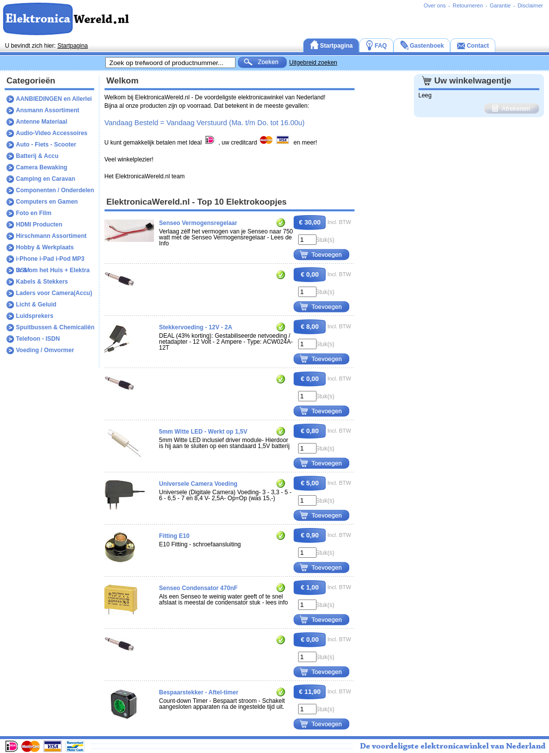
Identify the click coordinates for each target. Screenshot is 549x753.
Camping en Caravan (45, 178)
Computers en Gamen (47, 201)
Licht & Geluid (36, 304)
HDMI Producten (39, 224)
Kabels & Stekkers (42, 281)
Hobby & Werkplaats (45, 247)
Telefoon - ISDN (38, 338)
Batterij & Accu (37, 155)
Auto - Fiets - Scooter (46, 144)
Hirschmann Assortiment (51, 235)
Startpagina (72, 45)
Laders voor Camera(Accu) (54, 293)
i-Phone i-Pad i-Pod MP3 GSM (50, 260)
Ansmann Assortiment (47, 110)
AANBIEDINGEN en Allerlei (54, 98)
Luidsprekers (34, 315)
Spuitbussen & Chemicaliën (55, 327)
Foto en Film (33, 213)
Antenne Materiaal (41, 121)
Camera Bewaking (41, 167)
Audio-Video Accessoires (51, 133)
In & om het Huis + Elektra (52, 270)
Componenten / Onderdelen (55, 190)
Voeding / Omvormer (45, 350)
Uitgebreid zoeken (313, 62)
